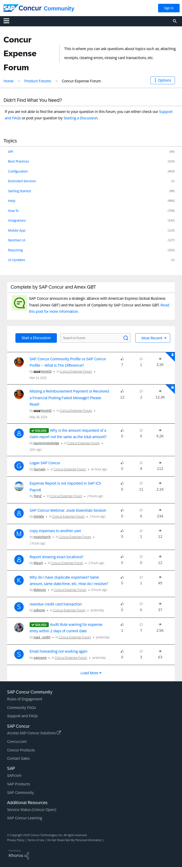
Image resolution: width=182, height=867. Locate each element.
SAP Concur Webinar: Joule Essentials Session (68, 510)
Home (9, 81)
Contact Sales (18, 758)
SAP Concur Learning (24, 818)
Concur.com (17, 742)
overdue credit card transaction (56, 604)
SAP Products (18, 784)
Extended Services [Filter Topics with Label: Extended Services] (22, 181)
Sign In (169, 8)
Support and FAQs (22, 716)
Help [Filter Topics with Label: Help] (11, 201)
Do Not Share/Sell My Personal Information (74, 840)
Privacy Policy (15, 840)
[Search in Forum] (95, 338)
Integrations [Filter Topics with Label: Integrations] (17, 220)
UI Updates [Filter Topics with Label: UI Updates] (16, 260)
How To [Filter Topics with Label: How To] (13, 211)
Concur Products (21, 750)
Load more (89, 673)
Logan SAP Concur (45, 463)
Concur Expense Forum (76, 371)
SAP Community (20, 793)
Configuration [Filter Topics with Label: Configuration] (18, 171)
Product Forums (37, 81)
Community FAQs (21, 708)
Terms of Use (35, 840)
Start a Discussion (36, 338)
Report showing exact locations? (56, 557)
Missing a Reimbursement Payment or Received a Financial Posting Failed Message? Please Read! (69, 397)
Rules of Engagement (24, 699)
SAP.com (14, 775)
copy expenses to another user (55, 531)
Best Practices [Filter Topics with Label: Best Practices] (18, 161)
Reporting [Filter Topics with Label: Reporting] (15, 250)
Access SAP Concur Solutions (34, 733)
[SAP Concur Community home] (22, 8)
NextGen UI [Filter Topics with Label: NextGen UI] (16, 240)
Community (59, 8)
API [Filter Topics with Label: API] (10, 152)
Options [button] (164, 80)
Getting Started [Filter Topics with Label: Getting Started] (19, 191)
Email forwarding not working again (58, 651)
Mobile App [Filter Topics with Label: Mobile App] (17, 230)
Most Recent (152, 338)
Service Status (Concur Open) (31, 810)
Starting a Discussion (81, 118)
